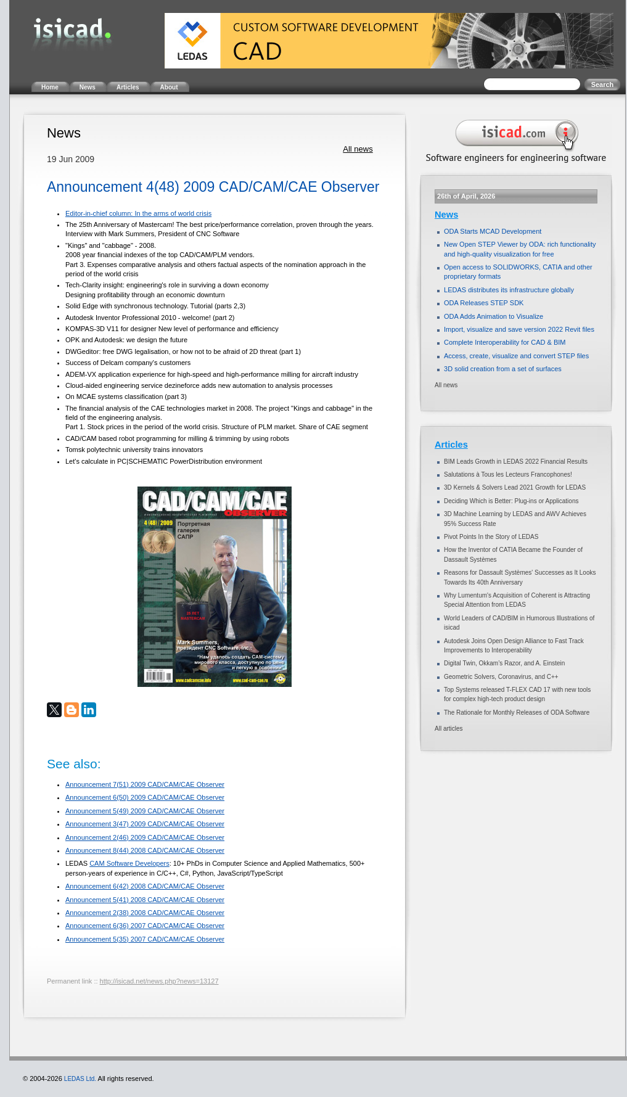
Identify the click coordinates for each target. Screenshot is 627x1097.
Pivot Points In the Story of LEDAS (491, 536)
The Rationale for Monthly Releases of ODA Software (516, 712)
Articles (451, 445)
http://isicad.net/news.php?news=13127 (159, 981)
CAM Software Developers (129, 863)
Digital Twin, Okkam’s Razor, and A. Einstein (504, 663)
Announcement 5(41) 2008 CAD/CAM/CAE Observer (144, 899)
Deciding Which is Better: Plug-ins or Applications (511, 501)
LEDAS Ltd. (80, 1078)
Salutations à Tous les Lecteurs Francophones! (508, 474)
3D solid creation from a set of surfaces (503, 368)
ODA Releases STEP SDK (483, 302)
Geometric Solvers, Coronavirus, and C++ (501, 676)
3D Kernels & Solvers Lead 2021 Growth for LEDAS (515, 487)
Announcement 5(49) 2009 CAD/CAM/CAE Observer (144, 811)
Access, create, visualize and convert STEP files (516, 356)
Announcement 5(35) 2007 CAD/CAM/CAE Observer (144, 939)
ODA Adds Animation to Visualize (493, 316)
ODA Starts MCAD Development (492, 231)
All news (357, 149)
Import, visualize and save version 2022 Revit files (519, 329)
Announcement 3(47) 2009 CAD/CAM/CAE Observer (144, 824)
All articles (449, 728)
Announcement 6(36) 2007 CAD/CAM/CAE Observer (144, 925)
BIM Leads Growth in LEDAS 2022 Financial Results (516, 461)
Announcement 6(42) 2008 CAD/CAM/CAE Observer (144, 886)
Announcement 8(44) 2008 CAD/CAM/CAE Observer (144, 850)
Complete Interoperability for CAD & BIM (504, 342)
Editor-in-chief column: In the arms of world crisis (138, 213)
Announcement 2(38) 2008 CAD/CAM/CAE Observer (144, 912)
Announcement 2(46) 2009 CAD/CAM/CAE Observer (144, 837)
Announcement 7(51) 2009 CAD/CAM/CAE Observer (144, 784)
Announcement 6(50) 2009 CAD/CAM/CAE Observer (144, 797)
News (446, 215)
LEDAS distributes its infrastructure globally (509, 290)
